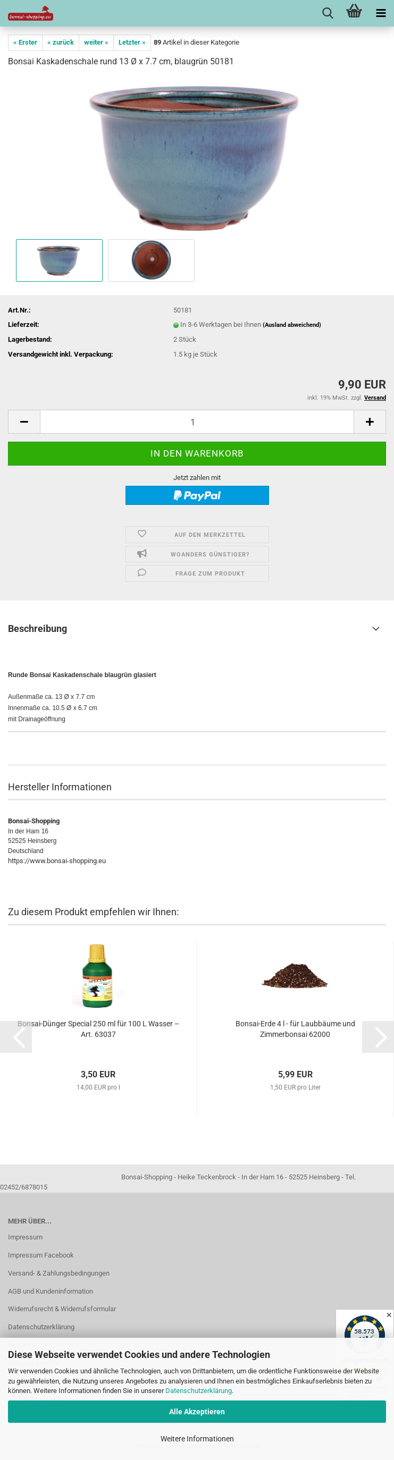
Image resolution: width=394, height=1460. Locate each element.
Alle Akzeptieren (197, 1411)
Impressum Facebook (41, 1255)
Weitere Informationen (197, 1438)
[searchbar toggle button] (327, 13)
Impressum (25, 1237)
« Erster (25, 42)
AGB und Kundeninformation (50, 1291)
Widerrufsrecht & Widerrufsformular (62, 1309)
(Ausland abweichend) (292, 325)
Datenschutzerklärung (198, 1391)
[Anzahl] (197, 422)
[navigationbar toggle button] (380, 13)
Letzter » (132, 42)
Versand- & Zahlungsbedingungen (59, 1273)
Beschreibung (37, 628)
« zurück (60, 42)
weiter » (96, 42)
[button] (24, 422)
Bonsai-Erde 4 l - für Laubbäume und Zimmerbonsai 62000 (295, 1029)
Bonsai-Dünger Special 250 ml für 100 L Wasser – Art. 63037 (98, 1029)
